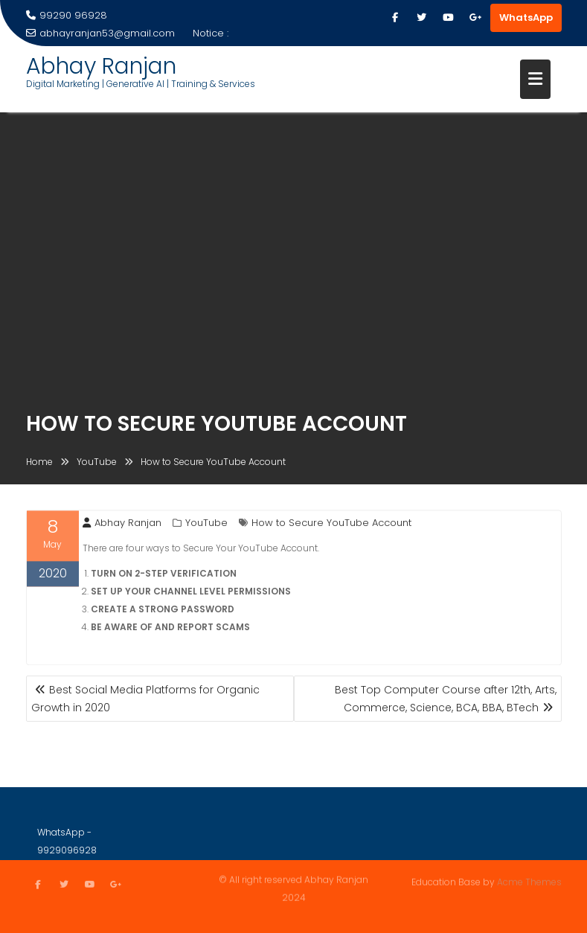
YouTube (206, 524)
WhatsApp (526, 17)
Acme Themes (529, 881)
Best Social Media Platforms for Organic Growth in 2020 (145, 698)
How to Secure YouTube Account (331, 524)
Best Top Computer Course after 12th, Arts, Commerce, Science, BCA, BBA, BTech (445, 698)
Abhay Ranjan (101, 66)
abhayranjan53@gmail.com (100, 33)
